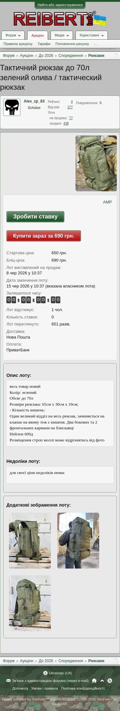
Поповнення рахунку (72, 44)
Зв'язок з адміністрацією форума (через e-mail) (50, 681)
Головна (94, 680)
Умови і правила (44, 688)
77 (71, 118)
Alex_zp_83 (34, 101)
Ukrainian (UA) (60, 673)
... (95, 44)
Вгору (102, 680)
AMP (107, 202)
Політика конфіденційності (82, 688)
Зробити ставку (35, 216)
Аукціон (37, 35)
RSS (110, 680)
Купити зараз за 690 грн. (43, 236)
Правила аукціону (18, 44)
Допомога (20, 688)
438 (66, 123)
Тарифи (43, 44)
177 (70, 107)
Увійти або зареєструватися (60, 5)
